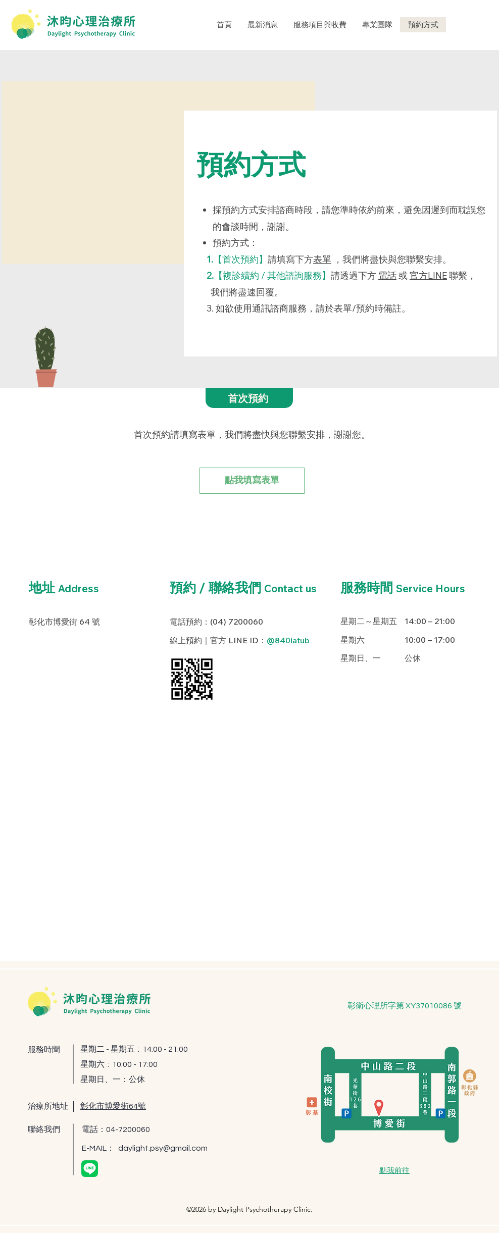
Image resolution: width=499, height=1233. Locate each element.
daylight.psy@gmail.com (163, 1148)
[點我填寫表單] (252, 481)
